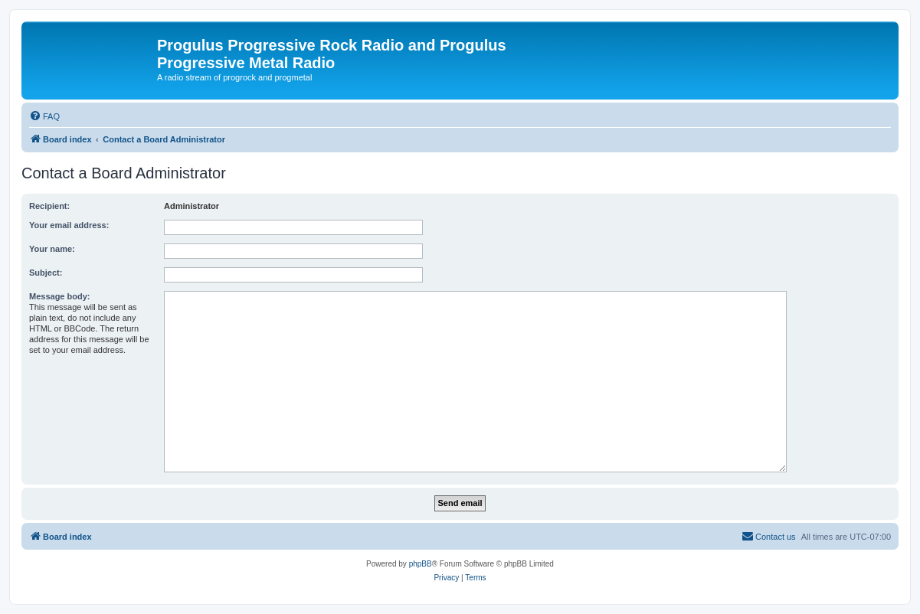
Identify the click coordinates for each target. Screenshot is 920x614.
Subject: (45, 272)
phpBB (420, 564)
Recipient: (49, 206)
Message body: (59, 296)
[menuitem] (44, 116)
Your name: (52, 248)
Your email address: (69, 225)
